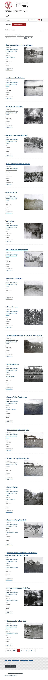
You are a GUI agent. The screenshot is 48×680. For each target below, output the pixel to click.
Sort (10, 38)
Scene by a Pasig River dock (16, 520)
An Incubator (10, 221)
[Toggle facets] (41, 30)
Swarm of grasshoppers (14, 278)
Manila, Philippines (10, 57)
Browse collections (24, 660)
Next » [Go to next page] (15, 650)
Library (22, 5)
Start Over (8, 24)
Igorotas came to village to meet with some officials (24, 335)
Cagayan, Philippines (11, 409)
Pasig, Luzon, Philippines (12, 532)
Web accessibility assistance (11, 675)
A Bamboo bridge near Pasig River (18, 588)
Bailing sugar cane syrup (14, 106)
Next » (19, 35)
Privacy (20, 673)
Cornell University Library (13, 673)
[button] (19, 24)
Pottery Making (12, 487)
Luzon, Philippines (10, 376)
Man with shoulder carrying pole (17, 250)
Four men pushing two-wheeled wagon (19, 45)
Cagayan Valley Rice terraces (17, 397)
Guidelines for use (15, 660)
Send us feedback (10, 666)
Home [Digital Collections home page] (6, 660)
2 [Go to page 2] (21, 650)
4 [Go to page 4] (26, 650)
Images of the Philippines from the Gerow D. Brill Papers (12, 51)
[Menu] (8, 15)
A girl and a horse (13, 364)
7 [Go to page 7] (34, 650)
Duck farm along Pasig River (16, 621)
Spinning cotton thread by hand (16, 135)
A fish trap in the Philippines (15, 78)
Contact (31, 660)
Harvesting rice (11, 192)
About (9, 660)
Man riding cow (12, 307)
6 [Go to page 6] (31, 650)
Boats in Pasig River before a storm (18, 164)
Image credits (8, 662)
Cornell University (8, 5)
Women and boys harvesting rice (18, 430)
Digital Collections (16, 11)
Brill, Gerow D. (9, 70)
